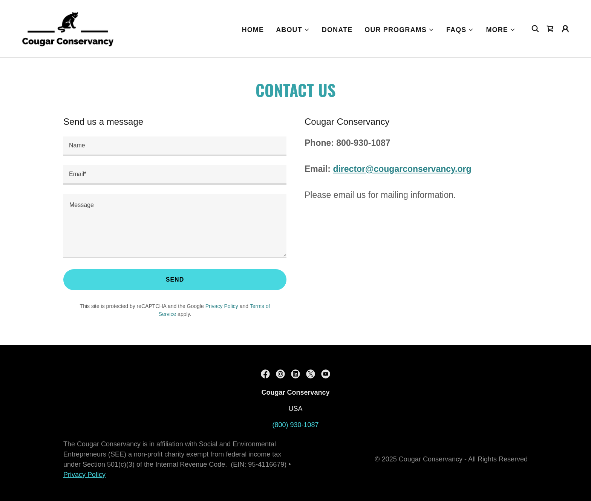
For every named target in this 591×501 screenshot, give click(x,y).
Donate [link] (337, 30)
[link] (67, 28)
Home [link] (253, 30)
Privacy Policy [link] (221, 306)
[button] (293, 29)
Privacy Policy (84, 474)
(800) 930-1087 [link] (295, 425)
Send (175, 279)
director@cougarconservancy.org (402, 169)
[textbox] (174, 146)
